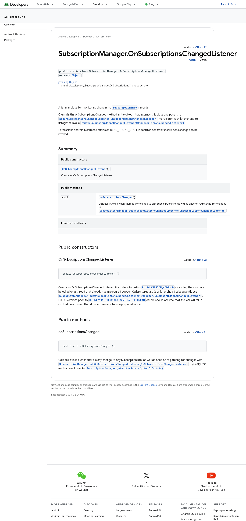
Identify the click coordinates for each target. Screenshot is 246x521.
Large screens (124, 510)
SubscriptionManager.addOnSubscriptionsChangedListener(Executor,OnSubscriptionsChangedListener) (130, 296)
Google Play (124, 4)
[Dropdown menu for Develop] (108, 4)
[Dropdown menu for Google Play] (136, 4)
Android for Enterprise (63, 515)
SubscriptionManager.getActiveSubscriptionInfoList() (125, 368)
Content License (148, 384)
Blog (151, 4)
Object (76, 75)
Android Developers (68, 36)
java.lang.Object (67, 82)
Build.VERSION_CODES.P (158, 287)
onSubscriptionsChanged (116, 197)
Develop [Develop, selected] (98, 4)
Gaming (88, 510)
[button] (23, 40)
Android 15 (155, 510)
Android (55, 510)
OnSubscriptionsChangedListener (84, 169)
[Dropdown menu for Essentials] (54, 4)
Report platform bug (224, 510)
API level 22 (200, 47)
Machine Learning (94, 515)
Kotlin (192, 60)
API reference (14, 17)
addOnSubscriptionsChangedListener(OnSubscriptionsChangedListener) (108, 118)
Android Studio (230, 4)
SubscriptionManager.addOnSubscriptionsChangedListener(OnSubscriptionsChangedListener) (162, 210)
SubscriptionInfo (125, 107)
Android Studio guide (193, 513)
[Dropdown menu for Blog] (159, 4)
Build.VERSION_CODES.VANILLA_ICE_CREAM (117, 300)
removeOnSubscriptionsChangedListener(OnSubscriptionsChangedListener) (132, 123)
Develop (87, 36)
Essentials (43, 4)
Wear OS (121, 515)
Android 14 (155, 515)
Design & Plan (71, 4)
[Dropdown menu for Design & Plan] (84, 4)
